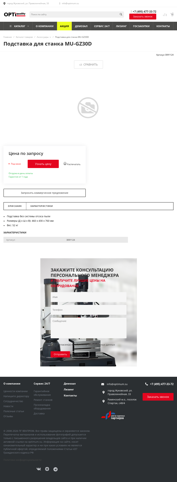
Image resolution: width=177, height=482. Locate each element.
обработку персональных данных (95, 344)
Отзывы (8, 416)
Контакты (70, 395)
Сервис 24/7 (42, 383)
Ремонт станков (43, 399)
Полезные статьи (13, 411)
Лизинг (69, 389)
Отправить (60, 354)
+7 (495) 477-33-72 (144, 11)
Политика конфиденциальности (22, 459)
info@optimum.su (70, 3)
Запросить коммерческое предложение (44, 192)
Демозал (70, 383)
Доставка (39, 413)
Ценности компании (15, 391)
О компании (11, 383)
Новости (8, 406)
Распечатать (72, 164)
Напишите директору (16, 396)
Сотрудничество (13, 401)
